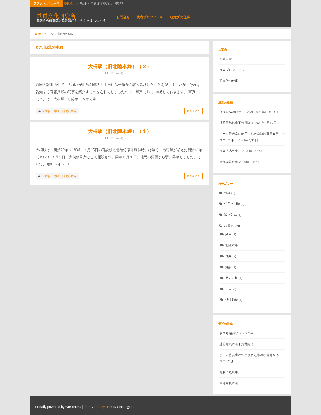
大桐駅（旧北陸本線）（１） (120, 131)
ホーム (41, 34)
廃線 (56, 111)
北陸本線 (231, 245)
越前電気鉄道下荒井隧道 (236, 123)
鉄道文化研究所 (56, 15)
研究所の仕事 (180, 17)
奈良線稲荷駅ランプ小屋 (236, 112)
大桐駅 (46, 111)
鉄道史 (229, 225)
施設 (228, 267)
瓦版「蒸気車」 (230, 151)
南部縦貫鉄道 (228, 162)
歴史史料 (231, 278)
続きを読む (193, 111)
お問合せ (123, 17)
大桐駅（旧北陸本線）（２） (120, 66)
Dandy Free (103, 407)
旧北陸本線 (69, 111)
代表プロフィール (149, 17)
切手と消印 (232, 204)
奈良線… (69, 3)
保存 (227, 193)
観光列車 (230, 215)
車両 (228, 289)
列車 (228, 234)
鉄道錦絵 (231, 300)
